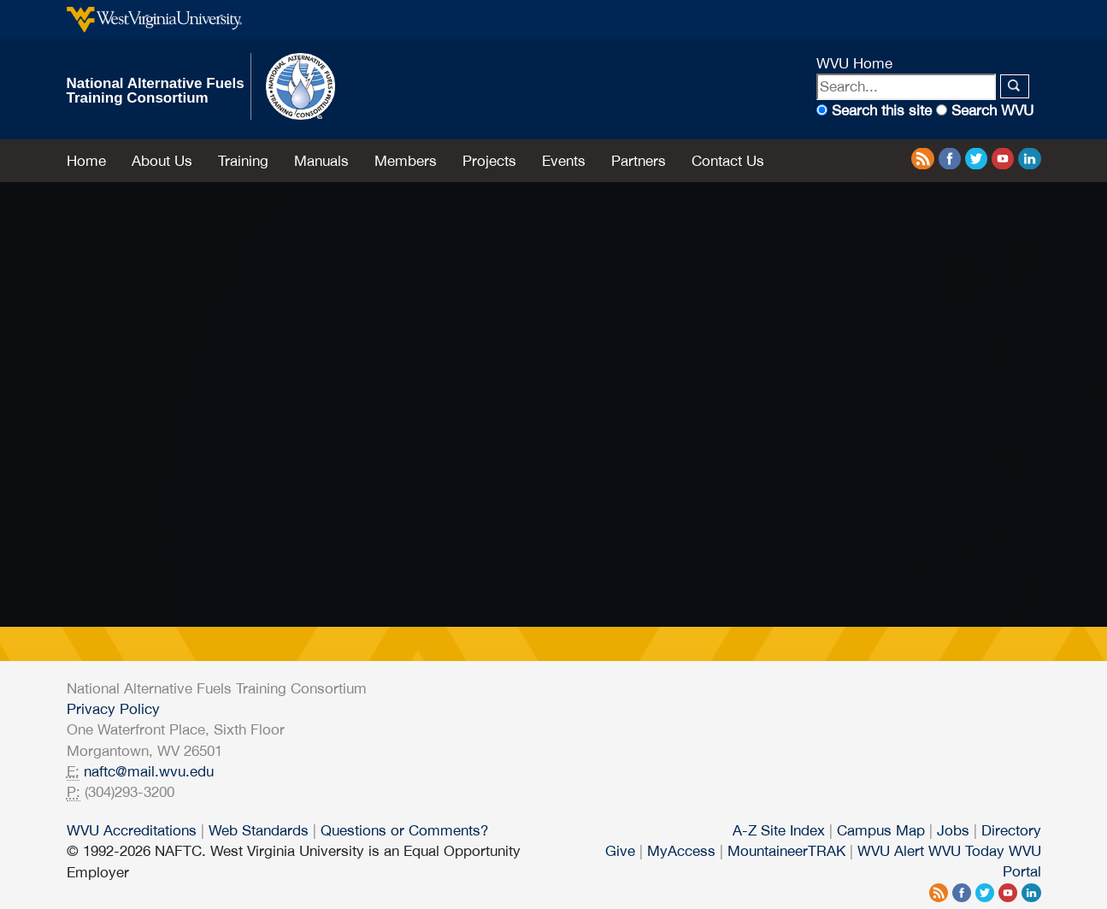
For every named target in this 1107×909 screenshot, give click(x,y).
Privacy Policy (113, 708)
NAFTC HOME (123, 501)
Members (405, 160)
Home (86, 160)
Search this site (882, 110)
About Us (162, 160)
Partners (638, 160)
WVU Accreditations (132, 830)
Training (243, 160)
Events (564, 160)
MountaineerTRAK (786, 850)
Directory (1011, 830)
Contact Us (728, 160)
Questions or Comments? (404, 830)
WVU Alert (890, 850)
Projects (489, 160)
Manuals (321, 160)
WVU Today (966, 850)
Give (620, 850)
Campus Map (881, 830)
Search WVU (992, 110)
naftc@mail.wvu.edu (149, 771)
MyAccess (681, 850)
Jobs (953, 830)
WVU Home (854, 63)
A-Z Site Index (779, 830)
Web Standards (259, 830)
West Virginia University (154, 19)
